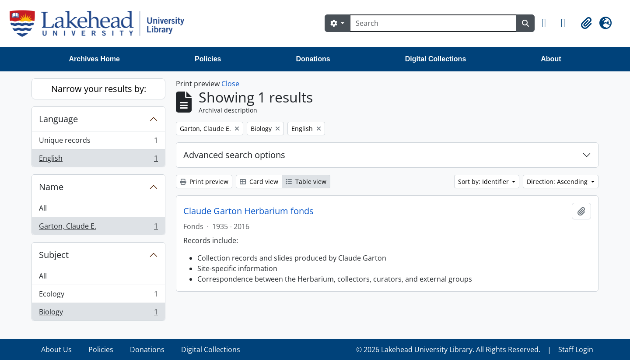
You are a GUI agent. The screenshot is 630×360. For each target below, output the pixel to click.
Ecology (98, 296)
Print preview (204, 181)
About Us (56, 349)
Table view (306, 181)
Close (230, 83)
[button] (547, 23)
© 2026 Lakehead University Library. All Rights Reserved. (448, 349)
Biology (98, 314)
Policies (208, 59)
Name (51, 187)
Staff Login (575, 349)
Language (58, 119)
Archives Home (94, 59)
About (551, 59)
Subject (54, 255)
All (43, 208)
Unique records (98, 142)
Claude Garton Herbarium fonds (248, 211)
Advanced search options (234, 155)
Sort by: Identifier (484, 181)
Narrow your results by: (98, 89)
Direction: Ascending (558, 181)
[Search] (433, 23)
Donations (313, 59)
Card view (259, 181)
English (98, 160)
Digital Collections (435, 59)
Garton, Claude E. (98, 228)
